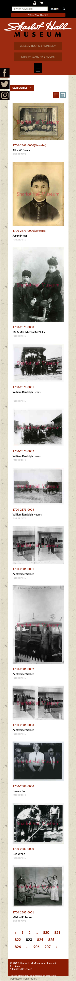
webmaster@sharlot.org (23, 978)
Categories (20, 88)
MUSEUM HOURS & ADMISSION (38, 46)
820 (46, 932)
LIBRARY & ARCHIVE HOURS (38, 56)
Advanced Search (38, 14)
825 (51, 939)
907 (48, 946)
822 (18, 939)
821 (57, 932)
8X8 (56, 95)
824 (40, 939)
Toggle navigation (37, 68)
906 (36, 946)
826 (18, 946)
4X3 (63, 95)
